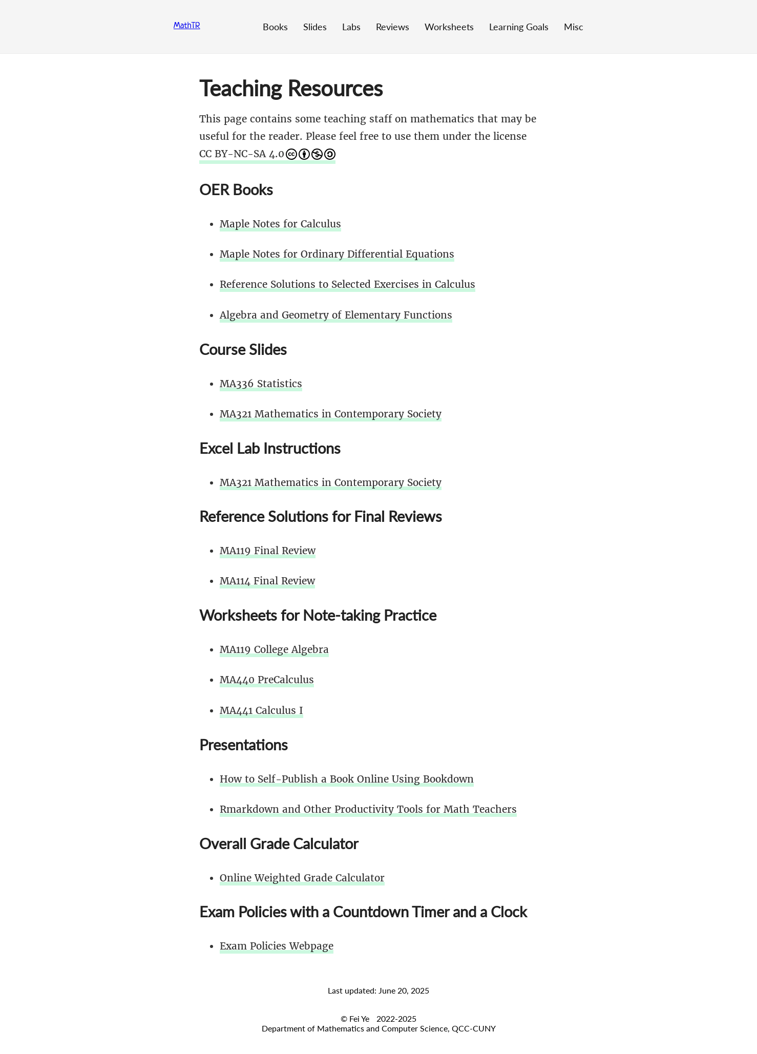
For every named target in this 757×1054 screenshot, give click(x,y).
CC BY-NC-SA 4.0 (267, 153)
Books (275, 26)
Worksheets (449, 26)
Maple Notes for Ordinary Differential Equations (337, 254)
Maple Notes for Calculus (280, 224)
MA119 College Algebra (274, 649)
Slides (315, 26)
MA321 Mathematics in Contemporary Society (330, 414)
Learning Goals (519, 26)
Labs (351, 26)
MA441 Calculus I (261, 710)
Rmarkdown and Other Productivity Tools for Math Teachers (368, 809)
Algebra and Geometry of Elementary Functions (336, 315)
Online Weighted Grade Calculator (302, 878)
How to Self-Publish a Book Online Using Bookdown (347, 779)
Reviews (392, 26)
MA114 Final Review (267, 581)
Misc (573, 26)
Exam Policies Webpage (276, 946)
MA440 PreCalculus (267, 679)
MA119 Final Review (268, 550)
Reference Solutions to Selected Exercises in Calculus (347, 284)
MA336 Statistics (261, 383)
